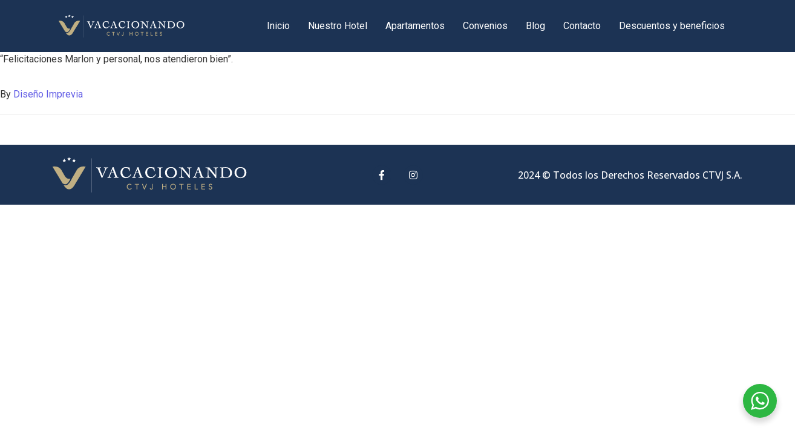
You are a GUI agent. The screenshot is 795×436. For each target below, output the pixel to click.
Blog (535, 25)
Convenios (485, 25)
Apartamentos (415, 25)
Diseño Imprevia (48, 94)
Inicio (278, 25)
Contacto (582, 25)
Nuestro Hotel (337, 25)
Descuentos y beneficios (672, 25)
